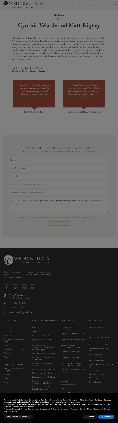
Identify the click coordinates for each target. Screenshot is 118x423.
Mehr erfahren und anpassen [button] (18, 417)
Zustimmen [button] (106, 417)
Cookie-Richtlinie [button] (64, 402)
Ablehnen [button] (90, 417)
